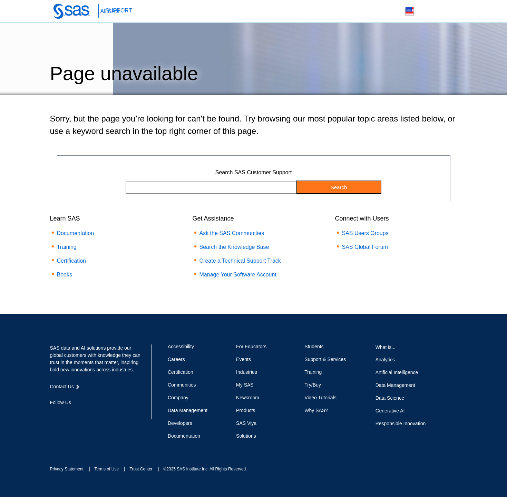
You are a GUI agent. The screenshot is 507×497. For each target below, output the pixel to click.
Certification (71, 261)
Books (64, 274)
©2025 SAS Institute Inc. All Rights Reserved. (205, 469)
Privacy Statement (67, 469)
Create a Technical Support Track (240, 261)
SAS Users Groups (365, 233)
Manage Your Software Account (237, 274)
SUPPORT (119, 10)
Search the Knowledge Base (234, 247)
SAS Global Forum (365, 247)
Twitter (65, 414)
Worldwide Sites (409, 11)
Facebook (53, 414)
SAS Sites (442, 11)
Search (393, 11)
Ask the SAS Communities (231, 233)
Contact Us (425, 11)
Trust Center (141, 469)
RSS (102, 414)
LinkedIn (78, 414)
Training (67, 247)
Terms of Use (106, 469)
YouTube (90, 414)
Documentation (75, 233)
